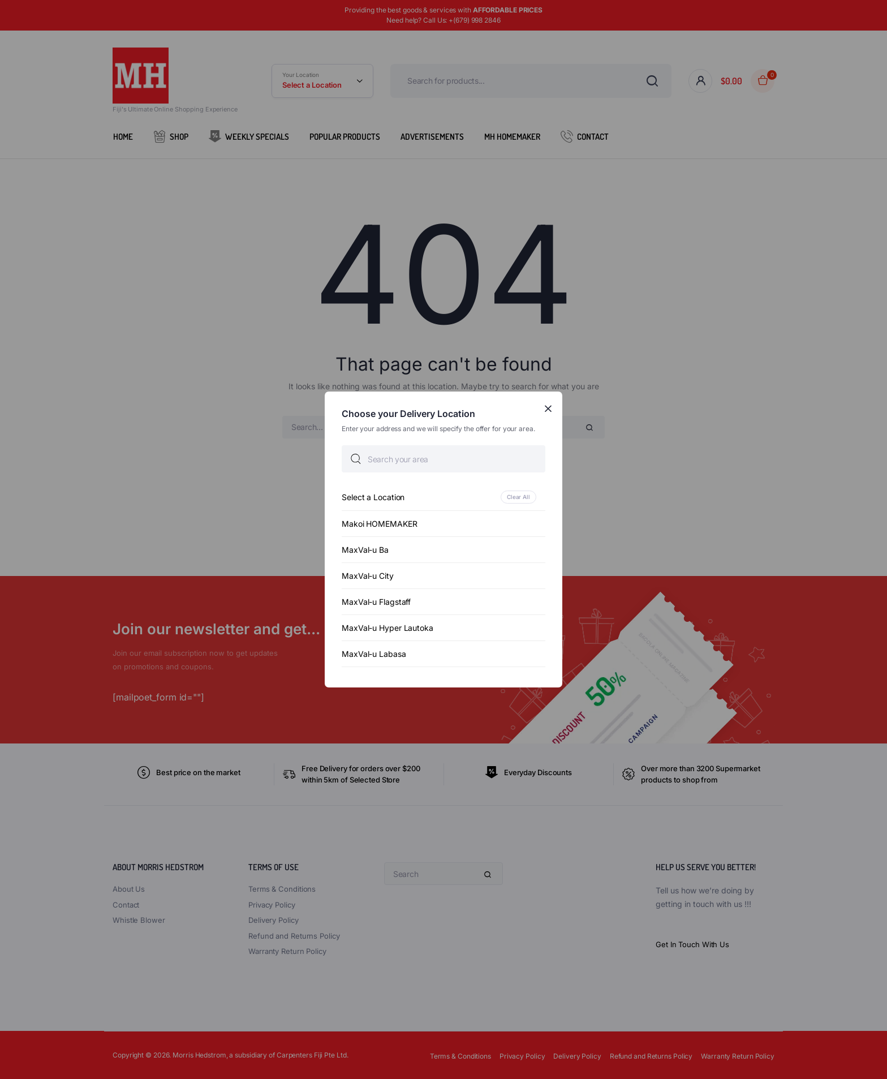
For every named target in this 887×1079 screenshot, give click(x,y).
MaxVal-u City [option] (368, 576)
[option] (443, 497)
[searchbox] (443, 458)
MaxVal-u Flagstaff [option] (376, 602)
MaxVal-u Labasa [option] (374, 654)
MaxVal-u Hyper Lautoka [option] (387, 628)
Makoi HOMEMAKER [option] (379, 523)
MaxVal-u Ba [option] (365, 549)
